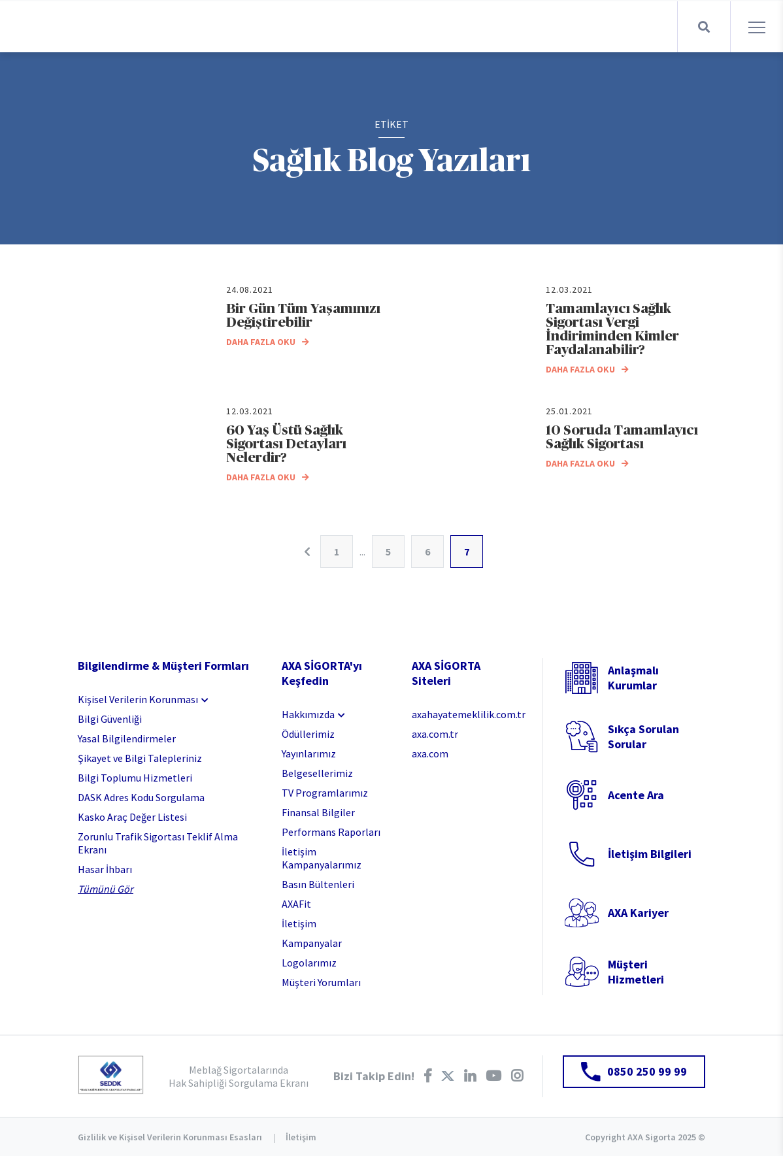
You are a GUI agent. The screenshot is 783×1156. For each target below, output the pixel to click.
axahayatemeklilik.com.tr (467, 714)
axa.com (430, 753)
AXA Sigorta (85, 26)
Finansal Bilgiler (318, 812)
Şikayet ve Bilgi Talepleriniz (140, 758)
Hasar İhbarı (105, 869)
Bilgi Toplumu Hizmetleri (135, 777)
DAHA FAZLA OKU (267, 342)
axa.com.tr (435, 733)
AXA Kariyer (638, 912)
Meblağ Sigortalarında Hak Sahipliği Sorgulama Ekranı (238, 1076)
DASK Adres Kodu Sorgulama (141, 797)
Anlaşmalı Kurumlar (633, 678)
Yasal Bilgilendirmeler (127, 738)
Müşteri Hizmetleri (636, 972)
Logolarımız (309, 962)
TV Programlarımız (325, 792)
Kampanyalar (312, 943)
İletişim (299, 923)
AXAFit (296, 903)
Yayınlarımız (309, 753)
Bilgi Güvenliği (110, 718)
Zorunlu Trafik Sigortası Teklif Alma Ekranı (158, 843)
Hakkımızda (308, 714)
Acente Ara (636, 794)
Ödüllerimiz (308, 733)
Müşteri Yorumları (321, 982)
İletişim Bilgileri (649, 853)
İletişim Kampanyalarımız (321, 858)
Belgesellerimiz (317, 773)
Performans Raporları (331, 831)
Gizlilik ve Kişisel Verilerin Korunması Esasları (170, 1137)
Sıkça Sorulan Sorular (643, 736)
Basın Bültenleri (318, 884)
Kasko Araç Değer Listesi (132, 816)
